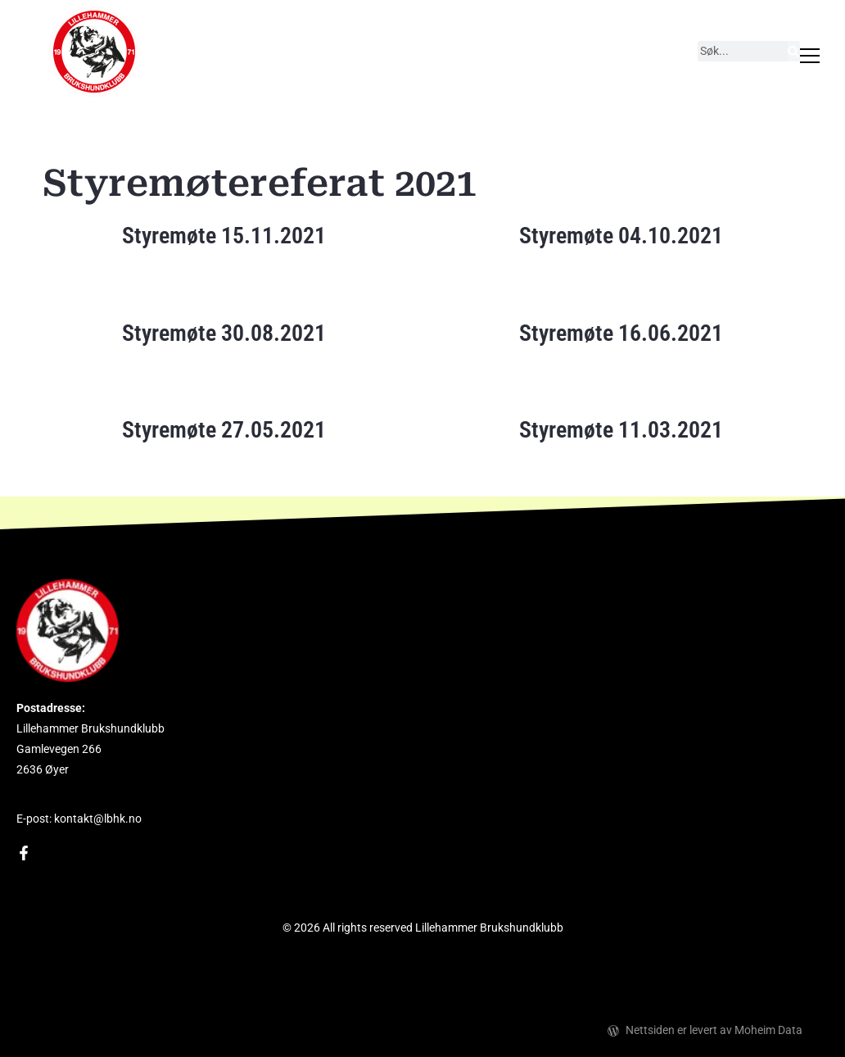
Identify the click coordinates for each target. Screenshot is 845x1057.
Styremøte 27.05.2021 (224, 429)
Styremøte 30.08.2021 (224, 333)
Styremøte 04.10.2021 (621, 235)
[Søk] (793, 51)
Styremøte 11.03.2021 (621, 429)
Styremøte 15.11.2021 (224, 235)
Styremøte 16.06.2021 (621, 333)
